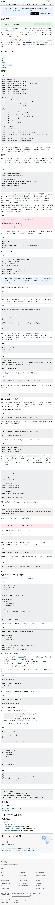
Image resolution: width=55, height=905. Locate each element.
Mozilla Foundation (32, 899)
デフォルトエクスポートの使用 (13, 666)
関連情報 (4, 67)
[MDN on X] (7, 868)
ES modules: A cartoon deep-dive (12, 828)
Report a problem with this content (26, 850)
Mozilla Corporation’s (9, 899)
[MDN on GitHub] (2, 868)
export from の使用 (8, 708)
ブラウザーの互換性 (7, 65)
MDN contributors (32, 848)
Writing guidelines (23, 880)
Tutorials (38, 883)
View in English (34, 13)
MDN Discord (22, 883)
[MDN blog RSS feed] (12, 868)
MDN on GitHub (23, 885)
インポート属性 (47, 556)
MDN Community (23, 875)
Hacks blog (39, 888)
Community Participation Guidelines (21, 896)
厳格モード (44, 44)
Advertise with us (5, 883)
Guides (38, 880)
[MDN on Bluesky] (4, 868)
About (2, 875)
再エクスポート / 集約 (9, 399)
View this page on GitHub (8, 850)
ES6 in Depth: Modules (10, 826)
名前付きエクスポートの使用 (12, 575)
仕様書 (3, 63)
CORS (44, 661)
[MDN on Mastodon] (9, 868)
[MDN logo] (4, 862)
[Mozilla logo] (5, 894)
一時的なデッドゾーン (17, 231)
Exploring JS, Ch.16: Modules (11, 830)
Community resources (24, 878)
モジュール (49, 40)
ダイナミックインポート (22, 30)
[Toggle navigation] (52, 1)
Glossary (38, 885)
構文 (3, 56)
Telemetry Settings (31, 893)
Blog (2, 878)
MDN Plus (3, 885)
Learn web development (42, 878)
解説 (3, 58)
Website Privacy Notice (18, 893)
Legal (39, 893)
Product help (4, 888)
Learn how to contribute (8, 844)
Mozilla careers (5, 880)
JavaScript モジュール (9, 824)
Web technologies (41, 875)
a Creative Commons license (11, 902)
